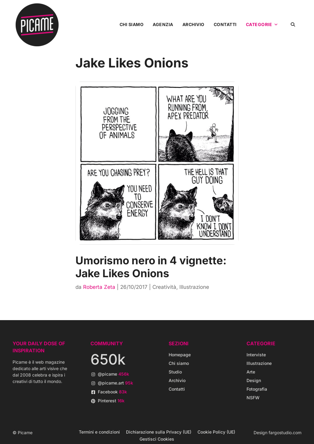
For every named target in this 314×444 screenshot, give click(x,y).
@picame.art (115, 382)
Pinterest (111, 400)
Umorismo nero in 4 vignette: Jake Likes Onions (151, 267)
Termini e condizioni (99, 431)
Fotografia (257, 389)
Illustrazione (194, 287)
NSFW (253, 397)
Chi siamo (132, 24)
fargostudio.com (285, 432)
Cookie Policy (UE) (216, 431)
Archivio (193, 24)
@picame (113, 374)
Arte (251, 371)
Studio (175, 371)
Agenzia (163, 24)
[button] (293, 24)
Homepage (180, 354)
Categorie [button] (262, 24)
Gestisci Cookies (157, 439)
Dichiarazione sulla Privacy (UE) (158, 431)
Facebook (112, 391)
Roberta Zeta (99, 287)
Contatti (225, 24)
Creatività (164, 287)
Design (254, 380)
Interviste (256, 354)
